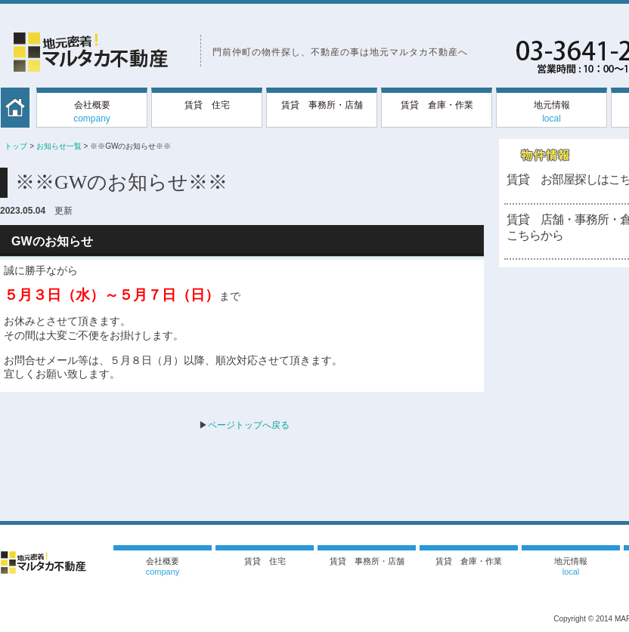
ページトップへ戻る (249, 425)
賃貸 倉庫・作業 (437, 105)
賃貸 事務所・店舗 (322, 105)
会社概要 (91, 112)
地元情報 (552, 112)
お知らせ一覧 (59, 146)
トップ (16, 146)
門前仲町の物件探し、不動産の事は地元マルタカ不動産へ (340, 52)
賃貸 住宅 (207, 105)
